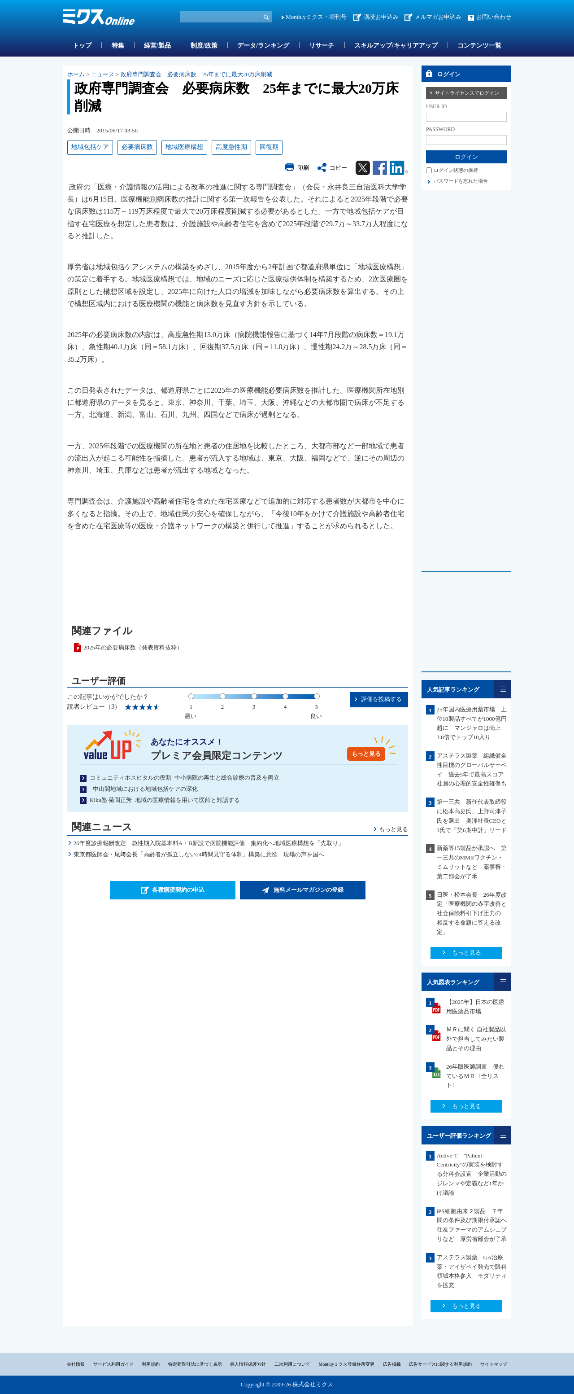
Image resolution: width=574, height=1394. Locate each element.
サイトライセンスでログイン (467, 93)
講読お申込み (381, 16)
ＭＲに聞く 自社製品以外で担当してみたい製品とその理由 (476, 1039)
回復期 (269, 147)
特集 (118, 45)
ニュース (102, 74)
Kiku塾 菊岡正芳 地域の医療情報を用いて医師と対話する (165, 800)
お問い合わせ (493, 16)
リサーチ (321, 45)
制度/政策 (204, 45)
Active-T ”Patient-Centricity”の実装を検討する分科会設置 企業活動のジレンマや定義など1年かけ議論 (472, 1174)
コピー (338, 167)
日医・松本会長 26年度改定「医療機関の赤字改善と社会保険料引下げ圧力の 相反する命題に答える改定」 (472, 913)
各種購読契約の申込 (178, 889)
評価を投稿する (381, 699)
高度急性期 (231, 147)
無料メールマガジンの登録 (309, 889)
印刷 (303, 167)
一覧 (502, 689)
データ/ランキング (263, 45)
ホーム (76, 74)
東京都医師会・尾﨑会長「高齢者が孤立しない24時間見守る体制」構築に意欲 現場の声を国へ (199, 854)
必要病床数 (137, 147)
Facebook (380, 168)
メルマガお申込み (438, 16)
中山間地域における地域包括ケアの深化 (144, 788)
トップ (82, 45)
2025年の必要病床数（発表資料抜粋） (133, 647)
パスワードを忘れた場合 (461, 181)
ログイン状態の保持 (456, 170)
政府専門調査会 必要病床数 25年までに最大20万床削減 (199, 74)
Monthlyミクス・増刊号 (316, 16)
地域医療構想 (184, 147)
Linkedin (399, 168)
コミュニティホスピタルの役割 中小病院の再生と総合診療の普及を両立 (184, 777)
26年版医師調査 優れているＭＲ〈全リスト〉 (475, 1076)
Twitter (363, 168)
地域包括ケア (90, 147)
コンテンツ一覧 (479, 45)
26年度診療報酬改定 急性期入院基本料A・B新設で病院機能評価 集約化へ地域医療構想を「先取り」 (209, 843)
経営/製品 (157, 45)
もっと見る (366, 753)
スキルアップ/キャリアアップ (396, 45)
